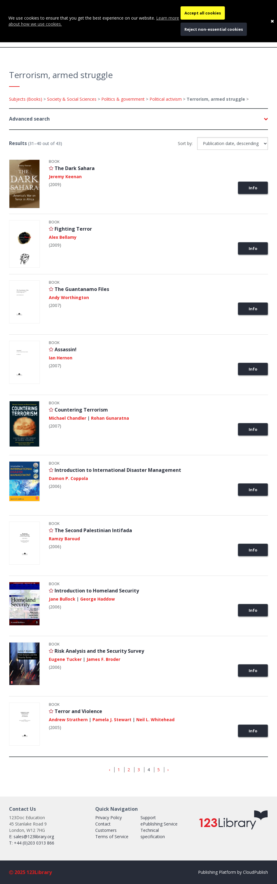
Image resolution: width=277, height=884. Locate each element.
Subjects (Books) (25, 99)
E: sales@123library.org (31, 836)
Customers (106, 830)
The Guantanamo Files (82, 289)
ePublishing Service (159, 824)
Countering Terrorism (81, 409)
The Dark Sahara (75, 168)
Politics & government (123, 99)
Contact (103, 824)
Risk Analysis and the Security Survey (99, 651)
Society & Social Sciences (71, 99)
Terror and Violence (78, 711)
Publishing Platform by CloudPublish (233, 872)
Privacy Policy (108, 817)
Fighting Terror (73, 229)
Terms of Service (111, 836)
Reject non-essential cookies (213, 29)
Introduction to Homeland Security (97, 590)
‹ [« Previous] (109, 769)
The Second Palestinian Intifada (93, 530)
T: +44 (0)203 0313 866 (31, 843)
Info (253, 188)
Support (148, 817)
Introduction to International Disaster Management (118, 470)
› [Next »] (167, 769)
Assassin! (66, 349)
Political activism (166, 99)
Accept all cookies (202, 13)
